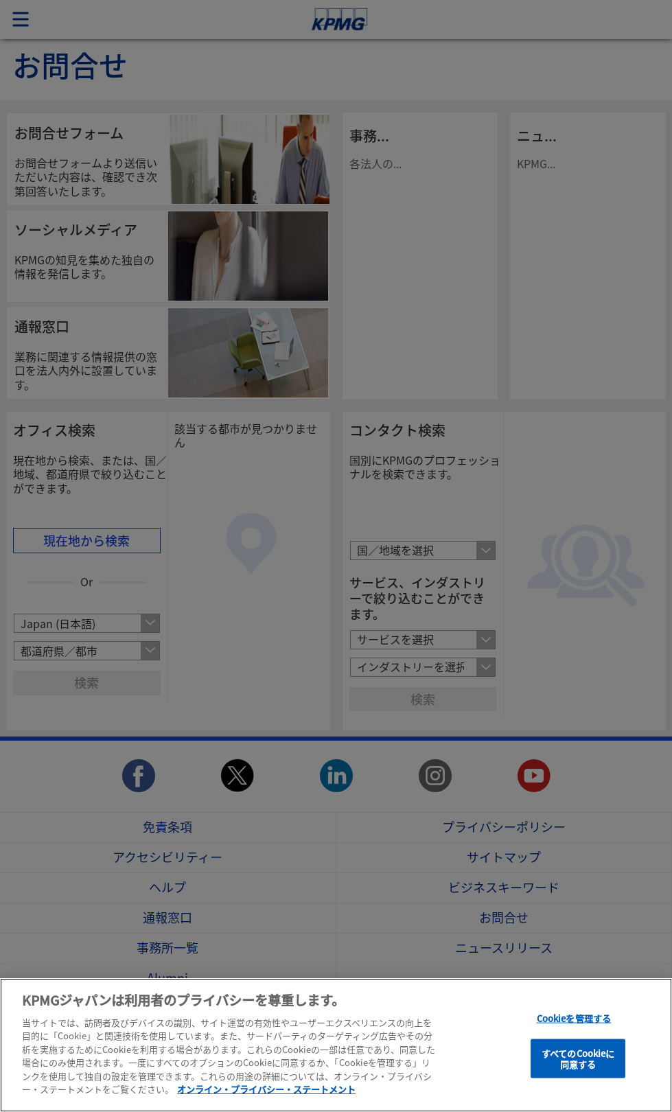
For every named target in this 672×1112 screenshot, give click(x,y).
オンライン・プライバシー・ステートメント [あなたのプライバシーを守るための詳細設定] (266, 1089)
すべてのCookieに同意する (578, 1059)
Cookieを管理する (574, 1018)
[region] (336, 1045)
